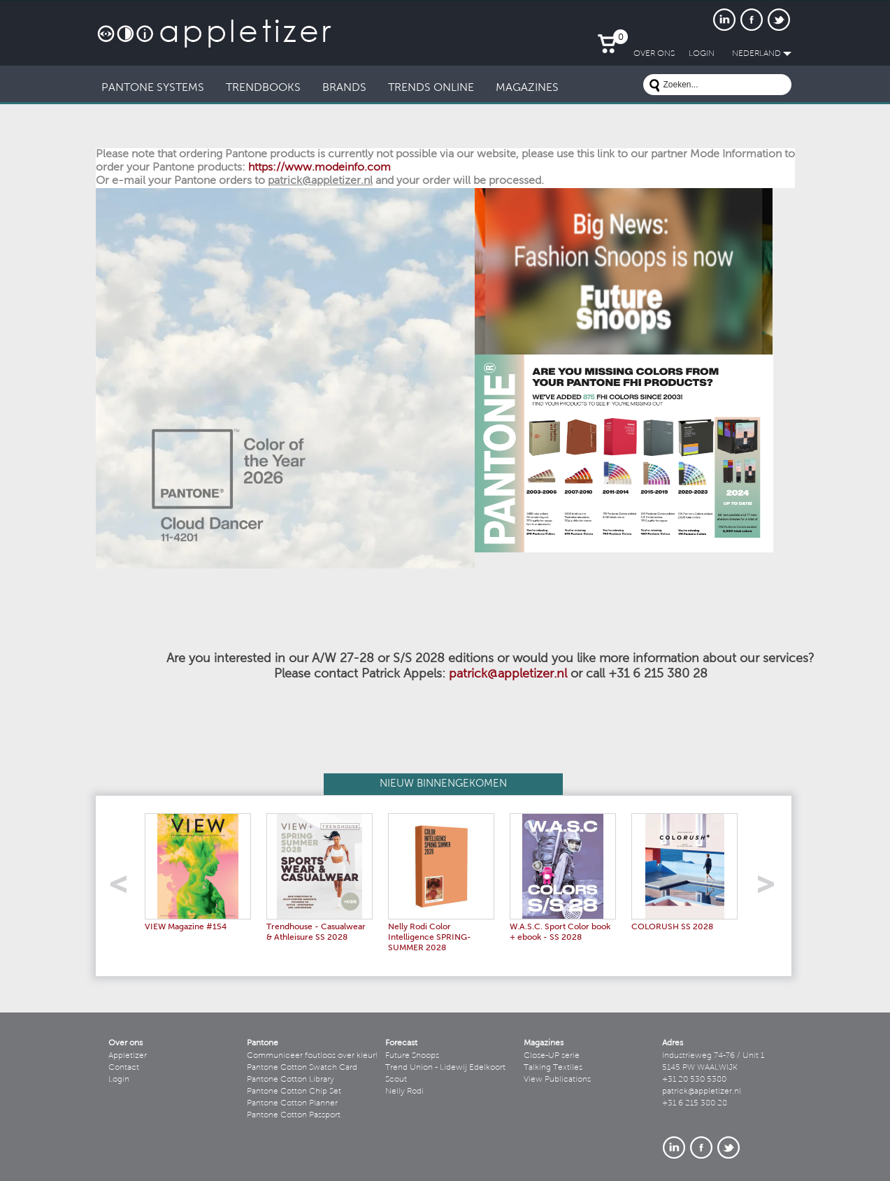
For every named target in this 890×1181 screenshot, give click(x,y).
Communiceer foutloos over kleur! (312, 1056)
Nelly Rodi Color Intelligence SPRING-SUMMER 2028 (429, 937)
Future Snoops (412, 1056)
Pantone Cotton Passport (293, 1115)
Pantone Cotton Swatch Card (302, 1068)
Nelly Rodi (404, 1091)
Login (118, 1079)
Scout (396, 1079)
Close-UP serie (552, 1056)
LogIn (702, 54)
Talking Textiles (553, 1068)
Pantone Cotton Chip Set (294, 1091)
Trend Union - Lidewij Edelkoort (445, 1068)
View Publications (557, 1079)
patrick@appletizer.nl (508, 674)
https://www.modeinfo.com (319, 167)
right (770, 888)
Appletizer (127, 1056)
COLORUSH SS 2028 (672, 927)
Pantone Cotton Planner (292, 1103)
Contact (123, 1068)
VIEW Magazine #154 (186, 927)
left (123, 888)
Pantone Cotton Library (290, 1079)
